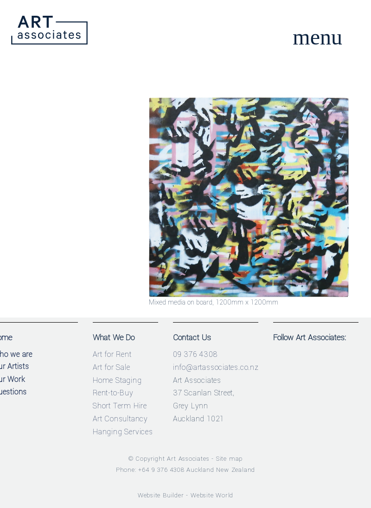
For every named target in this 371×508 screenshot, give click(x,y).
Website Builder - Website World (186, 495)
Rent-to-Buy (113, 392)
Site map (229, 458)
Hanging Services (123, 431)
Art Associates (188, 458)
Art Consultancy (120, 418)
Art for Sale (111, 367)
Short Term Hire (120, 405)
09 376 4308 (195, 354)
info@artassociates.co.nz (216, 367)
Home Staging (117, 380)
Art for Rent (112, 354)
